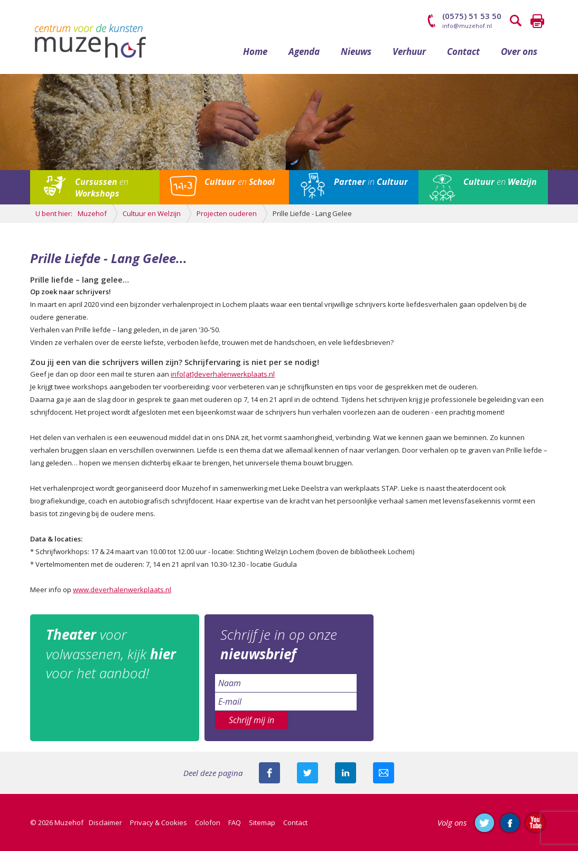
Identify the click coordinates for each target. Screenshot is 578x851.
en (101, 187)
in (371, 182)
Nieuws (356, 51)
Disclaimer (105, 822)
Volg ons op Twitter (484, 822)
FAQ (234, 822)
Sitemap (262, 822)
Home (255, 51)
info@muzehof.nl (467, 26)
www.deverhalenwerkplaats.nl (122, 589)
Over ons (519, 51)
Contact (463, 51)
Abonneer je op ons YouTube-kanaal (535, 822)
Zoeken (516, 21)
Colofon (207, 822)
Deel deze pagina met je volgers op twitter (307, 772)
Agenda (304, 51)
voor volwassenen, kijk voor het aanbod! (111, 653)
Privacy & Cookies (158, 822)
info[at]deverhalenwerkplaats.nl (223, 374)
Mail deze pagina (383, 772)
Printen (537, 21)
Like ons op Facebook (510, 822)
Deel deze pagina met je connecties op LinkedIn (345, 772)
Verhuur (409, 51)
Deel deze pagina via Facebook (269, 772)
